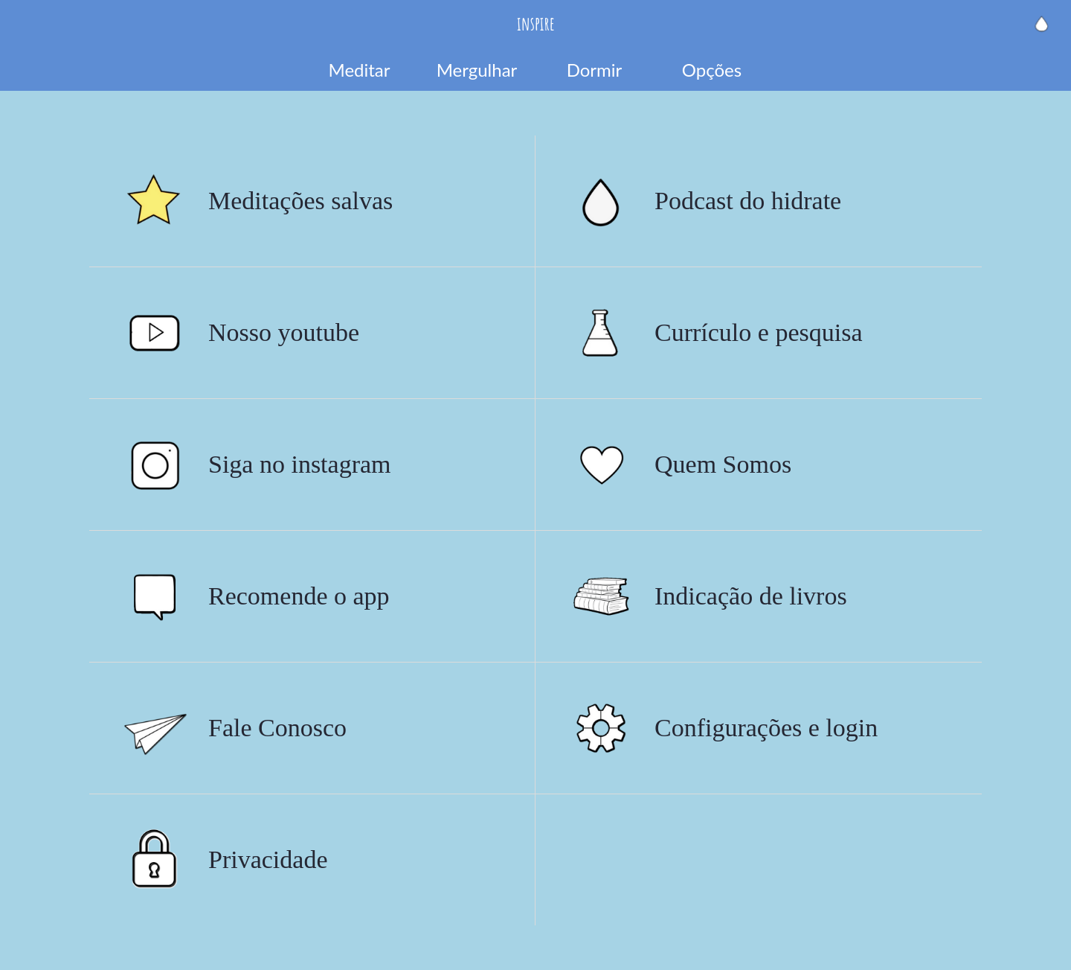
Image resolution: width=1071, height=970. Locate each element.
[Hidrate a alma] (1041, 24)
